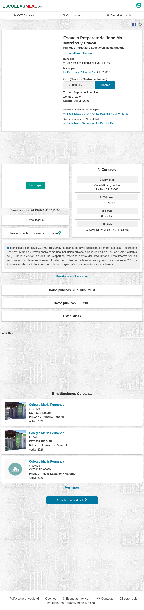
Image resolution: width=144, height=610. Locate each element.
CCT (24, 15)
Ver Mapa (35, 185)
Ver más (72, 487)
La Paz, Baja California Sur (79, 72)
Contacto (105, 598)
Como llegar (35, 220)
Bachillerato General (78, 53)
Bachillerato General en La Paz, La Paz (89, 123)
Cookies (50, 598)
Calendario (119, 15)
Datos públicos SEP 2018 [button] (72, 303)
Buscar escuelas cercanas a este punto (35, 233)
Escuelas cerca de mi (72, 500)
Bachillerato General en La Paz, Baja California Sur (96, 113)
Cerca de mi (71, 15)
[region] (32, 63)
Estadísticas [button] (72, 316)
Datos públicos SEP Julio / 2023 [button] (72, 290)
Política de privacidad (24, 598)
